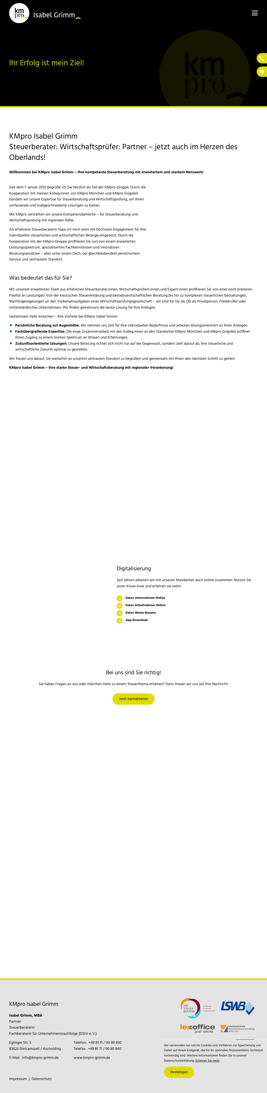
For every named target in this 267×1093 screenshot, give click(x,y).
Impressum (18, 1079)
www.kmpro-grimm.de (92, 1058)
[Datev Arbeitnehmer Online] (187, 606)
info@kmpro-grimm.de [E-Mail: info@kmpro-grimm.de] (40, 1058)
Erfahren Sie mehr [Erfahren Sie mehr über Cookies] (207, 1061)
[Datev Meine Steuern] (187, 613)
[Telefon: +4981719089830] (262, 58)
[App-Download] (187, 621)
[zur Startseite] (45, 13)
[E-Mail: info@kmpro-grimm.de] (262, 71)
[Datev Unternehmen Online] (187, 598)
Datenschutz (42, 1079)
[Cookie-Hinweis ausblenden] (179, 1072)
